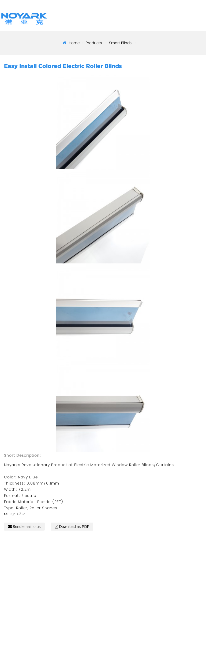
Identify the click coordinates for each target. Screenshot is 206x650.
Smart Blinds (120, 43)
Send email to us (26, 526)
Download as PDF (74, 526)
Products (94, 43)
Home (74, 43)
